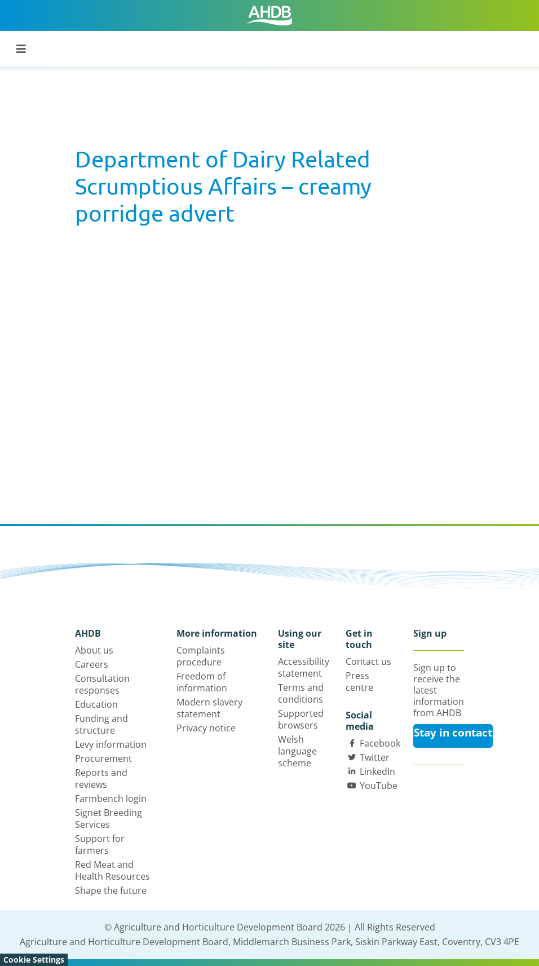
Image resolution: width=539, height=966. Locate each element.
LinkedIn (377, 771)
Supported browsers (301, 719)
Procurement (103, 758)
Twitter (375, 757)
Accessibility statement (303, 667)
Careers (91, 664)
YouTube (378, 785)
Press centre (359, 681)
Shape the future (111, 890)
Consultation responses (102, 684)
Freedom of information (201, 682)
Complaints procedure (200, 656)
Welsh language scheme (297, 751)
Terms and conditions (301, 693)
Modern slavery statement (209, 708)
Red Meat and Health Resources (112, 870)
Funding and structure (101, 724)
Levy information (111, 744)
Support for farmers (100, 844)
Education (96, 704)
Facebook (380, 743)
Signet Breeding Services (108, 818)
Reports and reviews (101, 778)
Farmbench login (111, 798)
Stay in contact (453, 732)
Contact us (368, 661)
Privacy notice (206, 728)
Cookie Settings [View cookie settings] (33, 959)
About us (94, 650)
